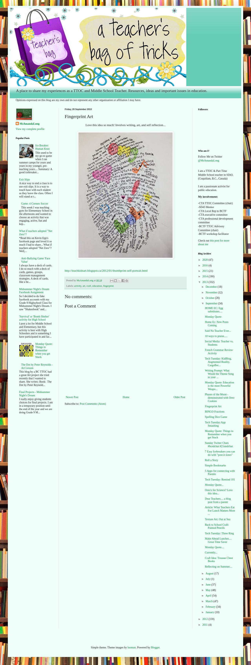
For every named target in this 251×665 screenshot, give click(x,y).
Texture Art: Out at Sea (217, 519)
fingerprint (108, 286)
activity (77, 286)
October (210, 297)
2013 (205, 282)
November (212, 292)
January (210, 612)
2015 (205, 270)
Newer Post (72, 397)
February (211, 606)
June (208, 584)
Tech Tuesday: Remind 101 (220, 479)
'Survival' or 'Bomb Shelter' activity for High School (34, 318)
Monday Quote (213, 316)
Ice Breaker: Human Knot (42, 147)
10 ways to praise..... (216, 336)
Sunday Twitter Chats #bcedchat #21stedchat (219, 445)
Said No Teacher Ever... (218, 330)
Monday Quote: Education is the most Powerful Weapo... (219, 386)
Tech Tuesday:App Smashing (215, 424)
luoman (131, 647)
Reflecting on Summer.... (218, 566)
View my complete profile (30, 129)
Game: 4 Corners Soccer (34, 203)
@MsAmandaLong (208, 160)
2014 (205, 276)
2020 (205, 259)
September (212, 303)
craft (88, 286)
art (84, 286)
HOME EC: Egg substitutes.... (214, 310)
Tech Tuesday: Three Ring (219, 533)
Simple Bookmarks (215, 465)
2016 (205, 265)
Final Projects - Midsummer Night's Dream (34, 394)
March (209, 601)
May (208, 590)
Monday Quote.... (214, 547)
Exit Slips (24, 179)
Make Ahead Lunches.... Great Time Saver (218, 540)
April (209, 595)
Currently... (211, 552)
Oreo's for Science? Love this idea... (219, 492)
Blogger (155, 647)
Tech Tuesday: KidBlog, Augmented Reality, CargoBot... (218, 362)
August (210, 573)
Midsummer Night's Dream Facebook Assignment (34, 291)
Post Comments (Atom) (93, 403)
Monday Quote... (214, 484)
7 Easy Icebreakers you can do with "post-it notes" (220, 453)
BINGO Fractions (215, 411)
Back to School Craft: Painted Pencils (217, 526)
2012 (205, 619)
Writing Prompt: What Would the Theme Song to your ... (219, 374)
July (208, 579)
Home (126, 397)
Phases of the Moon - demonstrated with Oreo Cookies (219, 398)
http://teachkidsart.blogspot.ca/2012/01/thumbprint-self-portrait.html (106, 270)
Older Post (180, 397)
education (97, 286)
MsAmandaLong (29, 123)
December (211, 286)
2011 (205, 624)
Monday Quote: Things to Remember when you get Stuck (44, 350)
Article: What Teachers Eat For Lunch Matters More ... (220, 510)
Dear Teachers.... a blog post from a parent (218, 500)
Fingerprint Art (213, 406)
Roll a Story (211, 460)
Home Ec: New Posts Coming (216, 324)
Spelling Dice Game (216, 416)
